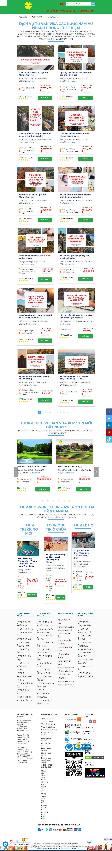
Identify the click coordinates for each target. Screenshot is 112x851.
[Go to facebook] (5, 844)
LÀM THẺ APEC (86, 649)
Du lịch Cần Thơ (66, 668)
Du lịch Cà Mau (66, 671)
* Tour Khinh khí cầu (49, 730)
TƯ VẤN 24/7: (69, 10)
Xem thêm (31, 81)
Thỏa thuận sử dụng (44, 780)
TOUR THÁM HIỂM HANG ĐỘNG (23, 666)
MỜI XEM (44, 98)
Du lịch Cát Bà (65, 630)
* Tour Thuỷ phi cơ (48, 727)
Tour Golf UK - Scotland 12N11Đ (75, 466)
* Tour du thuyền (47, 721)
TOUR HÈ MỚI (24, 639)
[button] (37, 501)
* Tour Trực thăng (48, 724)
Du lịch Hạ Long (66, 627)
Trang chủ (23, 17)
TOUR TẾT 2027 (25, 700)
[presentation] (16, 472)
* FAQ (43, 794)
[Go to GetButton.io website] (5, 848)
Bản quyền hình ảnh (43, 788)
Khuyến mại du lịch (46, 754)
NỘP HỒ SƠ (87, 743)
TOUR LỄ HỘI (24, 697)
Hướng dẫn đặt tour (44, 807)
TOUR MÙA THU (26, 629)
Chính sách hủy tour (43, 800)
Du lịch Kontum (66, 681)
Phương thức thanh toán (44, 815)
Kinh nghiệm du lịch (46, 740)
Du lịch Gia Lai (65, 685)
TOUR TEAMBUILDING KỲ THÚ (24, 676)
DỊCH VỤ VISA (37, 17)
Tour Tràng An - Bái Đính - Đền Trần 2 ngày (83, 553)
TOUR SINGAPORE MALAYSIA (43, 693)
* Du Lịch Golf (46, 718)
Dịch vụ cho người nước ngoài (46, 760)
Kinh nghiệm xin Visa (46, 749)
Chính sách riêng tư (44, 773)
